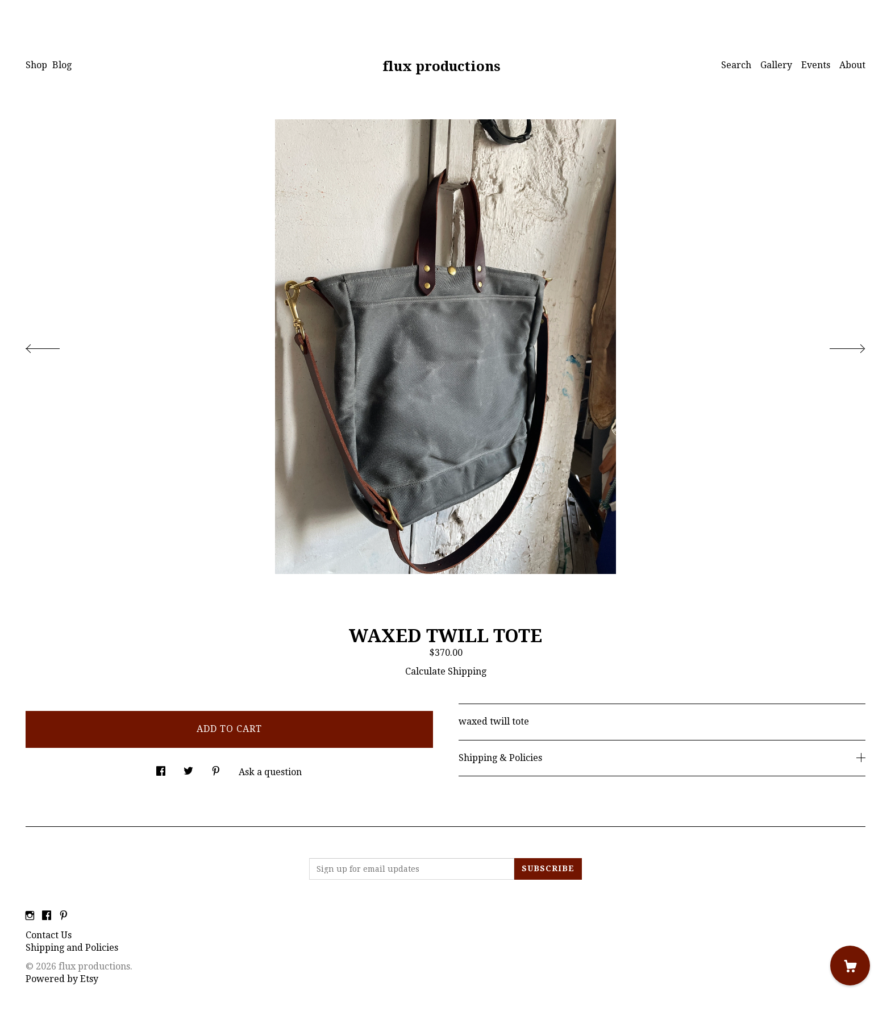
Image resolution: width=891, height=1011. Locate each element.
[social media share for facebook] (160, 768)
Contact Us (49, 935)
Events (815, 65)
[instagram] (30, 916)
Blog (62, 65)
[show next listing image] (837, 345)
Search (736, 65)
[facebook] (46, 916)
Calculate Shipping (445, 671)
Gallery (776, 65)
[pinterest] (63, 916)
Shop (36, 65)
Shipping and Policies (72, 947)
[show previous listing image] (54, 345)
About (852, 65)
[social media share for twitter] (188, 768)
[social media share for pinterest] (215, 768)
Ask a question (270, 772)
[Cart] (850, 965)
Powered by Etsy (62, 978)
